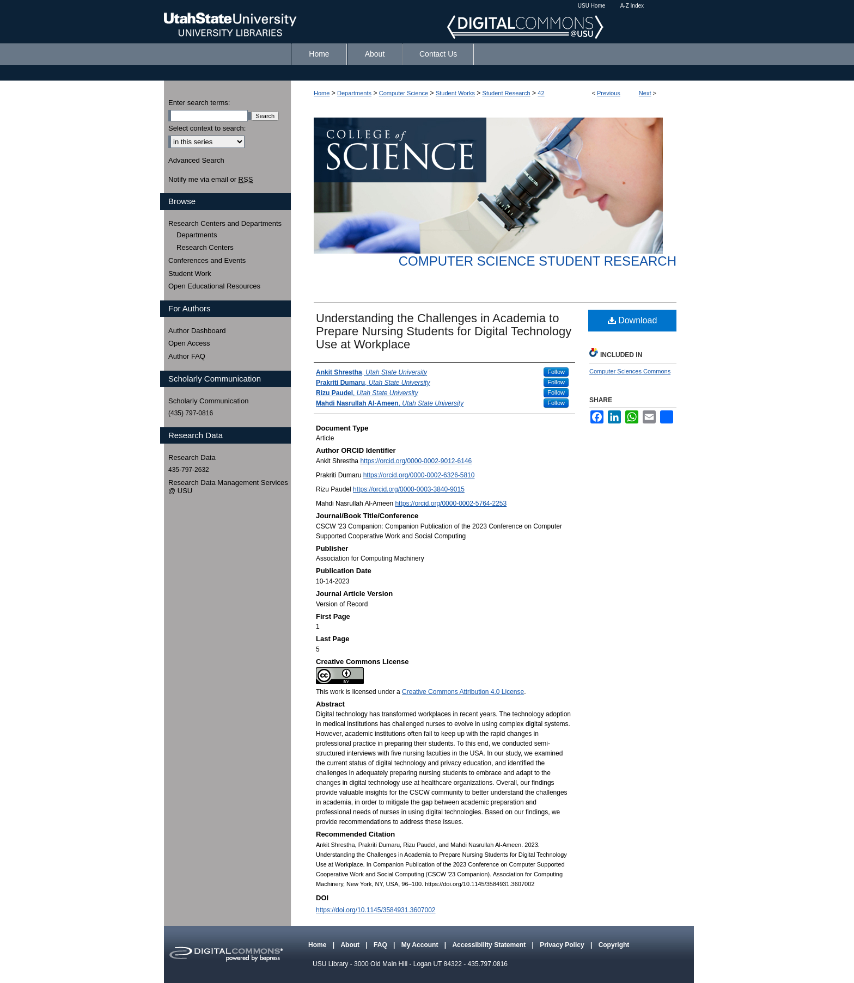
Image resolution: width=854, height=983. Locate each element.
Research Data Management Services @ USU (228, 486)
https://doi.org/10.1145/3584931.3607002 (376, 910)
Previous (608, 93)
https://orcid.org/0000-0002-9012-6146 (416, 461)
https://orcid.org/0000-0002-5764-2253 (451, 503)
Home (322, 93)
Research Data (192, 457)
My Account (420, 945)
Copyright (614, 945)
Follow (556, 371)
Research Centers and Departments (225, 223)
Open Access (189, 343)
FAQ (381, 945)
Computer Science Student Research (537, 261)
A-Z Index (632, 6)
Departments (354, 93)
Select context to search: (207, 128)
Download (632, 320)
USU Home (592, 6)
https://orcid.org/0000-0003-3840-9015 (409, 489)
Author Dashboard (197, 331)
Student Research (506, 93)
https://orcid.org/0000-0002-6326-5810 (419, 475)
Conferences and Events (207, 260)
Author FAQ (186, 356)
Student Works (455, 93)
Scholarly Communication (208, 401)
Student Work (189, 273)
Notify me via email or (210, 179)
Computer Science (404, 93)
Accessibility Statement (489, 945)
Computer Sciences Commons (629, 371)
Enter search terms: (199, 103)
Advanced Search (196, 160)
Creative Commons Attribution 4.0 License (463, 692)
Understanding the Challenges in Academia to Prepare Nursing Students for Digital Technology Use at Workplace (443, 331)
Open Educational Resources (214, 286)
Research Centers (205, 247)
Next (645, 93)
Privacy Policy (563, 945)
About (350, 945)
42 (541, 93)
